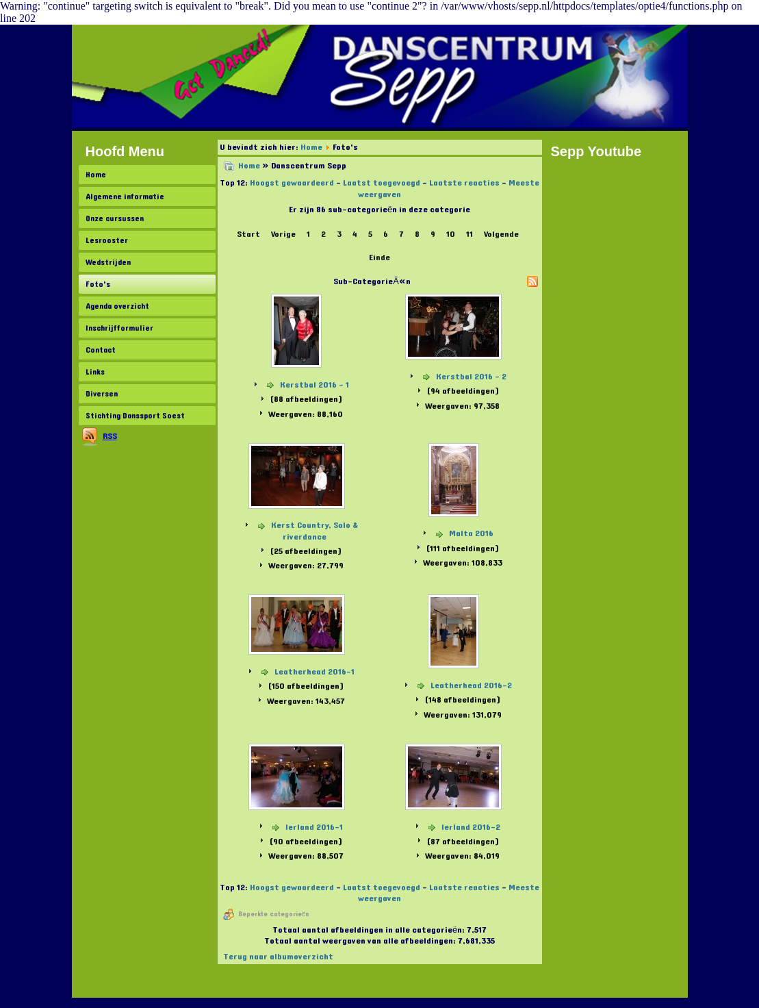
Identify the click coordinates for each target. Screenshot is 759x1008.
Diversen (102, 393)
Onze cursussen (115, 218)
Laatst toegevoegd (381, 183)
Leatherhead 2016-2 (471, 685)
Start (248, 234)
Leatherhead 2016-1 (314, 672)
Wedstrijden (108, 262)
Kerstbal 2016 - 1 (314, 385)
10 (450, 234)
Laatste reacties (464, 183)
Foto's (98, 284)
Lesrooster (107, 240)
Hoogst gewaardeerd (292, 183)
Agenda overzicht (117, 306)
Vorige (283, 234)
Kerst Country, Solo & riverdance (314, 530)
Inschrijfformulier (119, 328)
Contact (101, 349)
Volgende (501, 234)
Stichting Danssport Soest (135, 415)
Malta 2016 (471, 533)
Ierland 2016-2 (470, 827)
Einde (379, 257)
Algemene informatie (125, 196)
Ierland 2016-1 (314, 827)
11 (469, 234)
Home (96, 174)
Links (95, 371)
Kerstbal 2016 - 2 (471, 376)
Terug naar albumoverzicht (278, 956)
